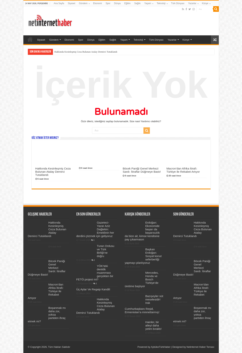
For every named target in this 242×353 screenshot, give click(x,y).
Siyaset (71, 3)
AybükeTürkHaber (161, 347)
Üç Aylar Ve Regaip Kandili (93, 289)
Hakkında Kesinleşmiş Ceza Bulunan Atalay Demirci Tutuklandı (85, 51)
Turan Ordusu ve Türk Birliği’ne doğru (105, 251)
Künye (205, 3)
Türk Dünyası (177, 3)
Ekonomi (97, 3)
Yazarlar (192, 3)
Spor (108, 3)
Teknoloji (161, 3)
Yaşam (147, 3)
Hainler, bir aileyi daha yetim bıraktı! (153, 325)
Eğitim (127, 3)
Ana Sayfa (59, 3)
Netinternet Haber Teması (200, 347)
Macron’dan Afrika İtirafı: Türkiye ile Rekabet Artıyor (183, 170)
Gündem (83, 3)
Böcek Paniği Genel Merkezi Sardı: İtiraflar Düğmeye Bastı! (142, 170)
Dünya (117, 3)
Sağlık (137, 3)
